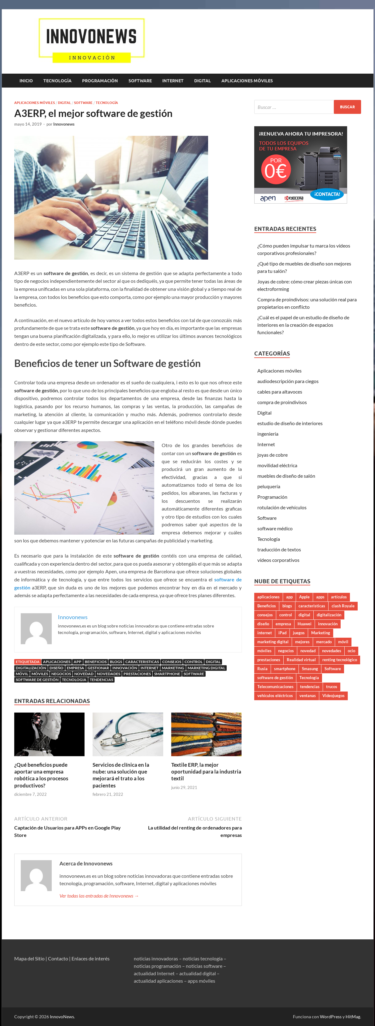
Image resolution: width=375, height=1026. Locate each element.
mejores (302, 641)
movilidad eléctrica (277, 465)
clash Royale (343, 605)
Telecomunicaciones (275, 686)
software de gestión (37, 679)
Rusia (262, 668)
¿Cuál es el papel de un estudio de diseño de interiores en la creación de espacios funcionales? (303, 324)
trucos (331, 686)
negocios (61, 673)
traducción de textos (279, 549)
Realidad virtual (301, 659)
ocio (351, 650)
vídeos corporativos (278, 560)
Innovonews (64, 124)
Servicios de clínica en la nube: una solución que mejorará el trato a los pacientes (121, 774)
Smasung (310, 668)
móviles (40, 673)
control (194, 661)
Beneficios (96, 661)
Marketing (173, 668)
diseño (56, 668)
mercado (324, 641)
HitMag (353, 1016)
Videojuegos (333, 695)
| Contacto (57, 958)
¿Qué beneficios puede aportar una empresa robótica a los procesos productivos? (41, 774)
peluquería (268, 486)
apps (320, 596)
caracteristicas (142, 661)
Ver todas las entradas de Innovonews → (99, 896)
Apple (304, 596)
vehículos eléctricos (275, 695)
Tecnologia (74, 679)
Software (140, 80)
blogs (116, 661)
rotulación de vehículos (282, 507)
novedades (108, 673)
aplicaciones (56, 661)
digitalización (31, 668)
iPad (282, 632)
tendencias (101, 679)
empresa (75, 668)
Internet (173, 80)
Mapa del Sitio (29, 958)
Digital (202, 80)
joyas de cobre (272, 455)
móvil (22, 673)
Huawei (305, 623)
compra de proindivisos (282, 402)
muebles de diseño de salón (286, 476)
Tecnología (57, 80)
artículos (339, 596)
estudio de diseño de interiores (290, 423)
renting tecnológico (339, 659)
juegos (299, 632)
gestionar (98, 668)
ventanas (307, 695)
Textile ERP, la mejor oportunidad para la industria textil (206, 771)
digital (213, 661)
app (77, 661)
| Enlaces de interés (89, 958)
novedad (84, 673)
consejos (171, 661)
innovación (124, 668)
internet (150, 668)
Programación (100, 80)
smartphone (167, 673)
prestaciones (137, 673)
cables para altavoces (279, 391)
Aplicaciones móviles (247, 80)
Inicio (26, 80)
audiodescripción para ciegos (288, 381)
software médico (275, 528)
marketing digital (206, 668)
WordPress (331, 1016)
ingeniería (267, 434)
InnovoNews (62, 1016)
